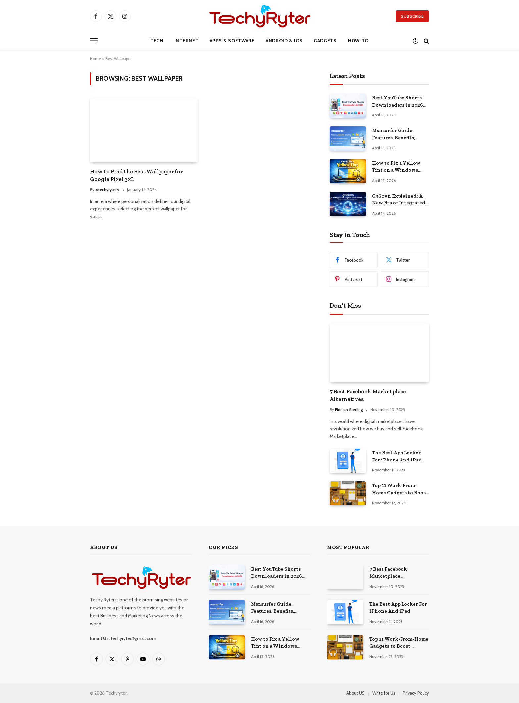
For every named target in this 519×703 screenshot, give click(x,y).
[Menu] (94, 40)
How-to (358, 41)
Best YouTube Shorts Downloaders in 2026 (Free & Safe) (397, 102)
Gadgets (325, 41)
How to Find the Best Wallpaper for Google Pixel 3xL (136, 175)
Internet (186, 41)
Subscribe (412, 16)
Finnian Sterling (349, 409)
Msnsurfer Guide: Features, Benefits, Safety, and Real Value (399, 134)
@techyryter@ (107, 189)
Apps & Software (232, 41)
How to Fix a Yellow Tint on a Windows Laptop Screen (396, 167)
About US (355, 693)
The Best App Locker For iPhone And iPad (397, 456)
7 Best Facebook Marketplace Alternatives (368, 395)
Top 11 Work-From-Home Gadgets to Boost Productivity (400, 489)
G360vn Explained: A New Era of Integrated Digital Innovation (398, 200)
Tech (156, 41)
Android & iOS (284, 41)
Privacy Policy (416, 693)
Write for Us (383, 693)
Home (95, 58)
